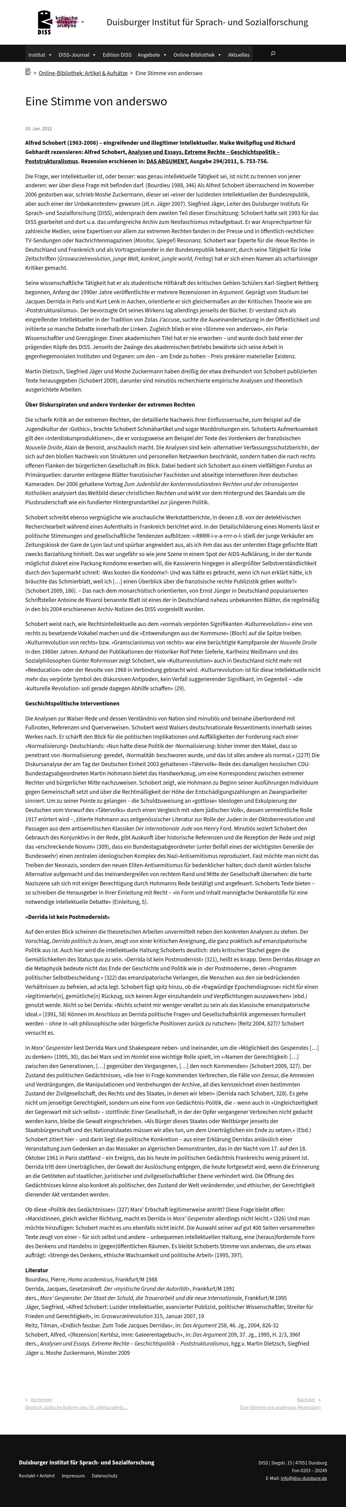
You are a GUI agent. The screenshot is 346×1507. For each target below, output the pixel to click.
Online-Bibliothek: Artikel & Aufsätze (83, 73)
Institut (40, 54)
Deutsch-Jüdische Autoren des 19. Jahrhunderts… (76, 1407)
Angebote (152, 54)
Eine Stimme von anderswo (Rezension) (280, 1407)
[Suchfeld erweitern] (273, 53)
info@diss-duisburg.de (304, 1478)
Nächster (306, 1399)
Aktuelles (238, 55)
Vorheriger (41, 1399)
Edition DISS (117, 55)
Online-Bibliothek (198, 54)
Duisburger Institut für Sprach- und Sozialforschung (207, 22)
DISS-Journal (78, 54)
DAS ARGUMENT (167, 161)
